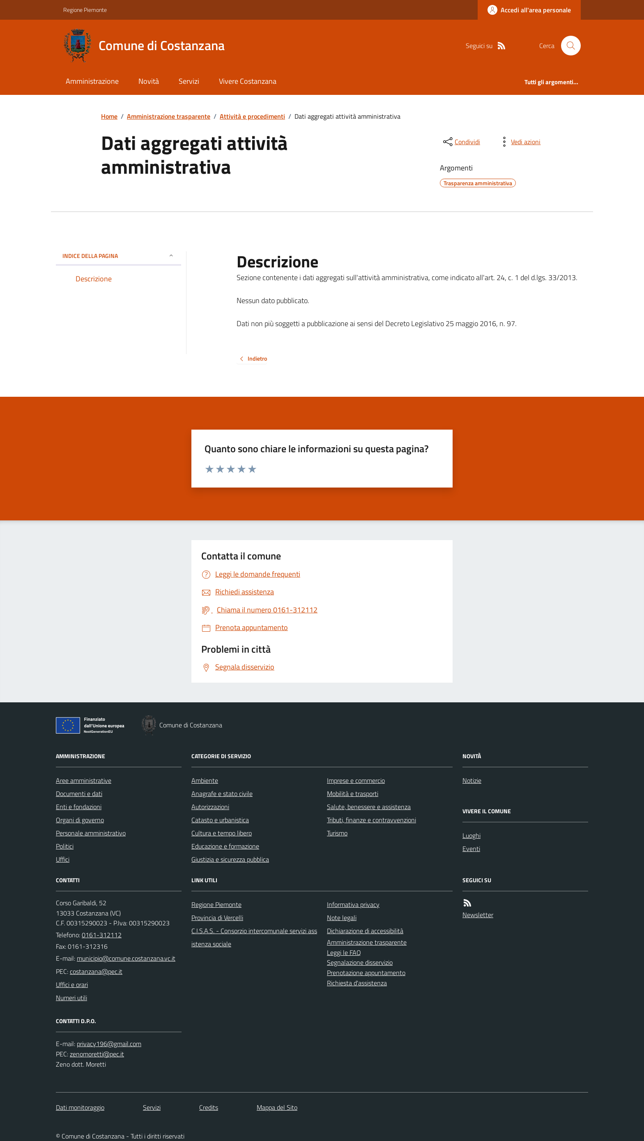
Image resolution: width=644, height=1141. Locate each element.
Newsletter (477, 915)
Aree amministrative (83, 780)
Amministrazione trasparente (168, 116)
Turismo (337, 833)
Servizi (189, 81)
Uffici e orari (72, 984)
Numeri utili (71, 998)
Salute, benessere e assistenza (369, 807)
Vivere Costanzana (247, 81)
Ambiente (204, 780)
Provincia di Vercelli (217, 917)
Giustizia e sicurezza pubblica (230, 859)
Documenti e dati (79, 793)
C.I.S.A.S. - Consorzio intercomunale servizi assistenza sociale (254, 937)
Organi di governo (80, 820)
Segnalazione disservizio (360, 962)
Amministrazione (92, 81)
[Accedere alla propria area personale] (529, 10)
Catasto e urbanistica (220, 820)
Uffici (62, 859)
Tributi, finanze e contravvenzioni (371, 820)
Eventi (471, 848)
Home (109, 116)
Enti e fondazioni (78, 807)
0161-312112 (102, 935)
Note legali (341, 917)
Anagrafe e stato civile (222, 793)
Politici (65, 846)
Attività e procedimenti (252, 116)
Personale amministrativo (91, 833)
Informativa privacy (353, 904)
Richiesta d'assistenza (357, 983)
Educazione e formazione (225, 846)
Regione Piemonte (85, 9)
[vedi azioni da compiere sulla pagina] (519, 141)
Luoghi (471, 835)
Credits (208, 1107)
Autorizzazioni (210, 807)
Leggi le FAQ (344, 952)
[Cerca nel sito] (567, 45)
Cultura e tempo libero (221, 833)
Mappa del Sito (277, 1107)
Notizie (471, 780)
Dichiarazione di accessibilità (365, 931)
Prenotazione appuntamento (366, 973)
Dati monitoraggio (80, 1107)
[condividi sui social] (461, 141)
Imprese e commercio (356, 780)
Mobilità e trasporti (352, 793)
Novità (148, 81)
